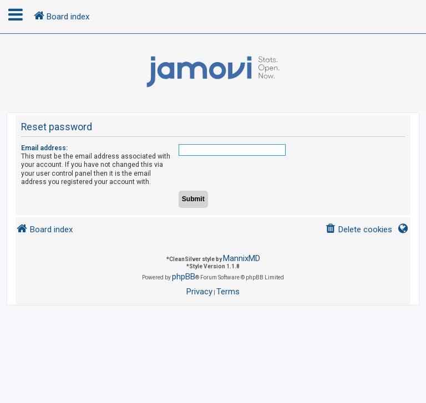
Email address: (44, 148)
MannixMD (241, 258)
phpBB (183, 277)
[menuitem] (358, 230)
